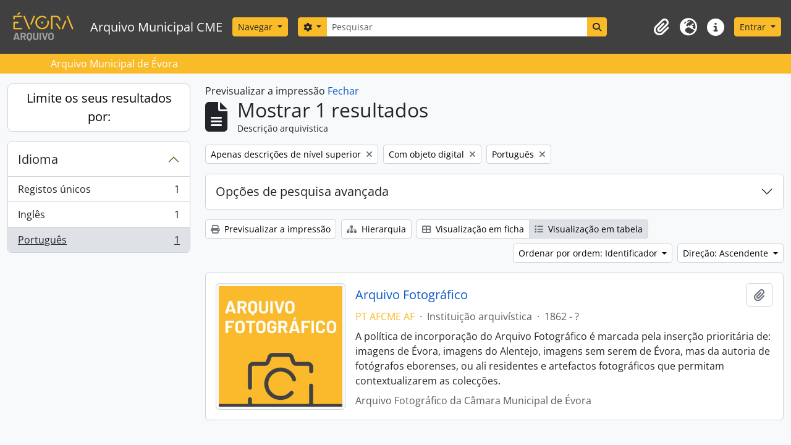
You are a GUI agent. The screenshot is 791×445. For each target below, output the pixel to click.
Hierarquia (376, 229)
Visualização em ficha (473, 229)
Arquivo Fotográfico (411, 294)
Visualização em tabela (589, 229)
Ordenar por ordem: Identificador (589, 253)
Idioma (38, 159)
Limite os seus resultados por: (99, 107)
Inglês (98, 217)
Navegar (256, 27)
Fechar (343, 91)
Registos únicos (98, 192)
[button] (661, 27)
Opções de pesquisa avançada (302, 191)
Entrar (754, 27)
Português (98, 242)
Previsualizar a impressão (271, 229)
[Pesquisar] (456, 26)
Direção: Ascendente (727, 253)
